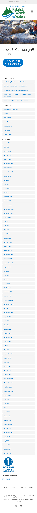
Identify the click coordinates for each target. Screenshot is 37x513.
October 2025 (8, 168)
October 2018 (8, 387)
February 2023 (8, 292)
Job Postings (7, 118)
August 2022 (7, 317)
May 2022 (6, 325)
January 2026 (7, 159)
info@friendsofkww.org (23, 2)
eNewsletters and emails (11, 109)
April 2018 (7, 412)
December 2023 (8, 250)
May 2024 (6, 230)
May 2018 (6, 407)
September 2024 (8, 213)
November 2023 (8, 254)
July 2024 (6, 221)
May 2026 (6, 147)
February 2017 (8, 453)
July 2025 (6, 180)
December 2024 (8, 205)
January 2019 (7, 374)
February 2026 (8, 155)
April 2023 (7, 283)
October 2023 (8, 259)
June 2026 (6, 143)
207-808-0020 (11, 2)
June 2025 (6, 184)
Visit (21, 487)
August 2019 (7, 358)
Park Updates (8, 122)
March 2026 (7, 151)
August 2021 (7, 341)
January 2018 (7, 420)
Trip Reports (7, 130)
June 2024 (6, 226)
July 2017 (6, 441)
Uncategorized (8, 134)
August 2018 (7, 395)
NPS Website (6, 479)
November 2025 (8, 163)
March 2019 (7, 366)
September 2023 (8, 263)
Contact (30, 487)
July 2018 (6, 399)
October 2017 (8, 428)
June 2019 (6, 362)
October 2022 (8, 308)
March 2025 (7, 192)
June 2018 (6, 403)
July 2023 (6, 271)
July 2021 (6, 345)
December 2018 (8, 379)
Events (6, 113)
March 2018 (7, 416)
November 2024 (8, 209)
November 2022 (8, 304)
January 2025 (7, 201)
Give (14, 487)
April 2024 (7, 234)
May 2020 (6, 350)
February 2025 (8, 197)
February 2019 (8, 370)
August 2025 (7, 176)
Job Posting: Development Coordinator (15, 82)
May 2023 (6, 279)
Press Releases (8, 126)
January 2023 (7, 296)
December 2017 (8, 424)
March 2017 (7, 449)
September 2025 (8, 172)
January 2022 (7, 333)
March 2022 (7, 329)
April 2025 (7, 188)
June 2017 (6, 445)
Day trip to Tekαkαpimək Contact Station (16, 90)
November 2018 (8, 383)
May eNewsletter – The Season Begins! (15, 86)
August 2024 (7, 217)
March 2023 (7, 288)
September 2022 (8, 312)
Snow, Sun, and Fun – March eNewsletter (16, 101)
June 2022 (6, 321)
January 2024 (7, 246)
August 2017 (7, 437)
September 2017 (8, 432)
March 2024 (7, 238)
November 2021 (8, 337)
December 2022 (8, 300)
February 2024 (8, 242)
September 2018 (8, 391)
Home (5, 487)
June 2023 (6, 275)
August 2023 (7, 267)
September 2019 (8, 354)
